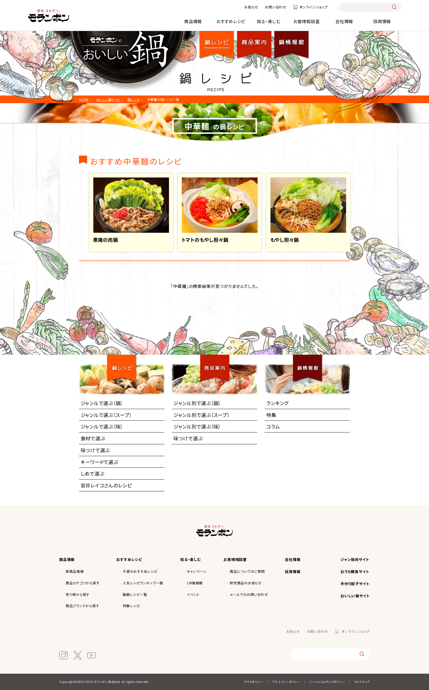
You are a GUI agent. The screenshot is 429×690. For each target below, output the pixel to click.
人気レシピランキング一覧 (143, 582)
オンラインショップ (313, 7)
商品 (254, 40)
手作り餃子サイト (354, 583)
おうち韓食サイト (354, 571)
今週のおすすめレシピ (140, 571)
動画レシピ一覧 (135, 594)
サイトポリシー (253, 682)
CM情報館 (195, 582)
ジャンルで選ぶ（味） (102, 426)
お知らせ (251, 7)
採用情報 (382, 21)
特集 (271, 414)
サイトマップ (362, 682)
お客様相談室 (306, 21)
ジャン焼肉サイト (354, 559)
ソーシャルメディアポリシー (327, 682)
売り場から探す (77, 594)
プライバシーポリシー (286, 682)
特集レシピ (131, 605)
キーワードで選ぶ (99, 461)
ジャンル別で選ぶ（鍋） (197, 403)
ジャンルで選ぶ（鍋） (102, 403)
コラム (273, 426)
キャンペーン (197, 571)
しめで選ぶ (92, 473)
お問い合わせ (275, 7)
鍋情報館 (291, 40)
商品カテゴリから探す (83, 582)
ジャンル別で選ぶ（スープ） (201, 414)
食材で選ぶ (93, 438)
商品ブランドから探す (82, 605)
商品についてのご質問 (247, 571)
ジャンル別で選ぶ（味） (197, 426)
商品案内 (217, 363)
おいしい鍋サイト (355, 595)
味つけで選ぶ (95, 450)
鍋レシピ (217, 40)
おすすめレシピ (230, 21)
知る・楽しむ (268, 21)
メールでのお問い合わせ (249, 594)
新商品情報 (75, 571)
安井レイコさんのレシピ (106, 485)
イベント (193, 594)
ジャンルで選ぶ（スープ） (106, 414)
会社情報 (344, 21)
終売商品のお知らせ (246, 582)
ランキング (277, 403)
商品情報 (193, 21)
